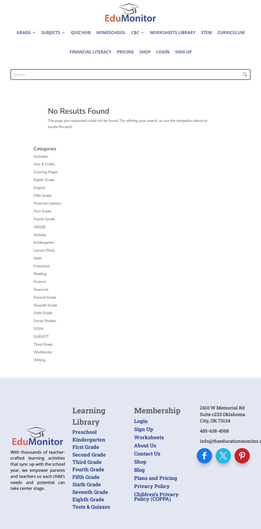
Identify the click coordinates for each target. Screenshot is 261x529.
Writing (39, 360)
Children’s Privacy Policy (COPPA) (156, 496)
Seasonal (41, 289)
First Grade (42, 211)
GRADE (40, 227)
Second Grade (45, 297)
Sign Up (183, 52)
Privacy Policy (152, 486)
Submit (245, 74)
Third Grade (43, 344)
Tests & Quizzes (91, 506)
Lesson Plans (44, 250)
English (39, 187)
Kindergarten (44, 242)
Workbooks (43, 352)
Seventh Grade (45, 305)
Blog (139, 469)
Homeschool (111, 32)
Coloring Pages (46, 172)
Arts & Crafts (44, 164)
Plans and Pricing (155, 478)
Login (162, 52)
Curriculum (231, 32)
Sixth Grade (43, 313)
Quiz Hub (81, 32)
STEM (206, 32)
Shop (145, 52)
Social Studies (45, 320)
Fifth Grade (42, 195)
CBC (135, 32)
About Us (145, 445)
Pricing (125, 52)
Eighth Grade (44, 180)
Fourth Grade (44, 219)
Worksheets (149, 437)
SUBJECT (41, 336)
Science (40, 281)
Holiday (40, 234)
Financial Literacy (90, 52)
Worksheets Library (172, 32)
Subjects (50, 32)
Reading (40, 273)
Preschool (42, 266)
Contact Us (147, 453)
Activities (41, 156)
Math (38, 258)
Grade (24, 32)
